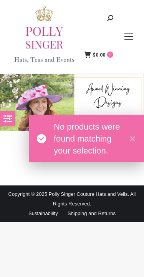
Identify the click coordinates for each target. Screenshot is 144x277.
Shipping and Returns (92, 213)
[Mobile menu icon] (128, 36)
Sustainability (43, 213)
